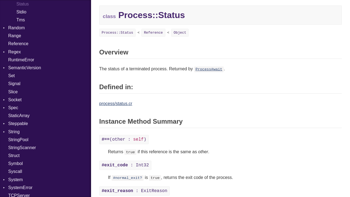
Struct (14, 155)
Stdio (21, 12)
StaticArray (19, 115)
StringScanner (22, 147)
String (14, 131)
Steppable (18, 123)
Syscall (15, 171)
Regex (14, 52)
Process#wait (209, 69)
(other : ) (124, 139)
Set (11, 75)
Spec (13, 107)
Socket (15, 99)
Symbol (15, 163)
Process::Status (117, 33)
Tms (20, 20)
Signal (14, 83)
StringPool (18, 139)
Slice (13, 91)
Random (16, 27)
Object (180, 33)
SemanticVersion (24, 67)
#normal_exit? (127, 178)
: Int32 (125, 165)
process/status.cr (115, 103)
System (15, 179)
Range (14, 35)
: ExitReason (134, 191)
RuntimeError (21, 59)
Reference (18, 43)
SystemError (20, 187)
